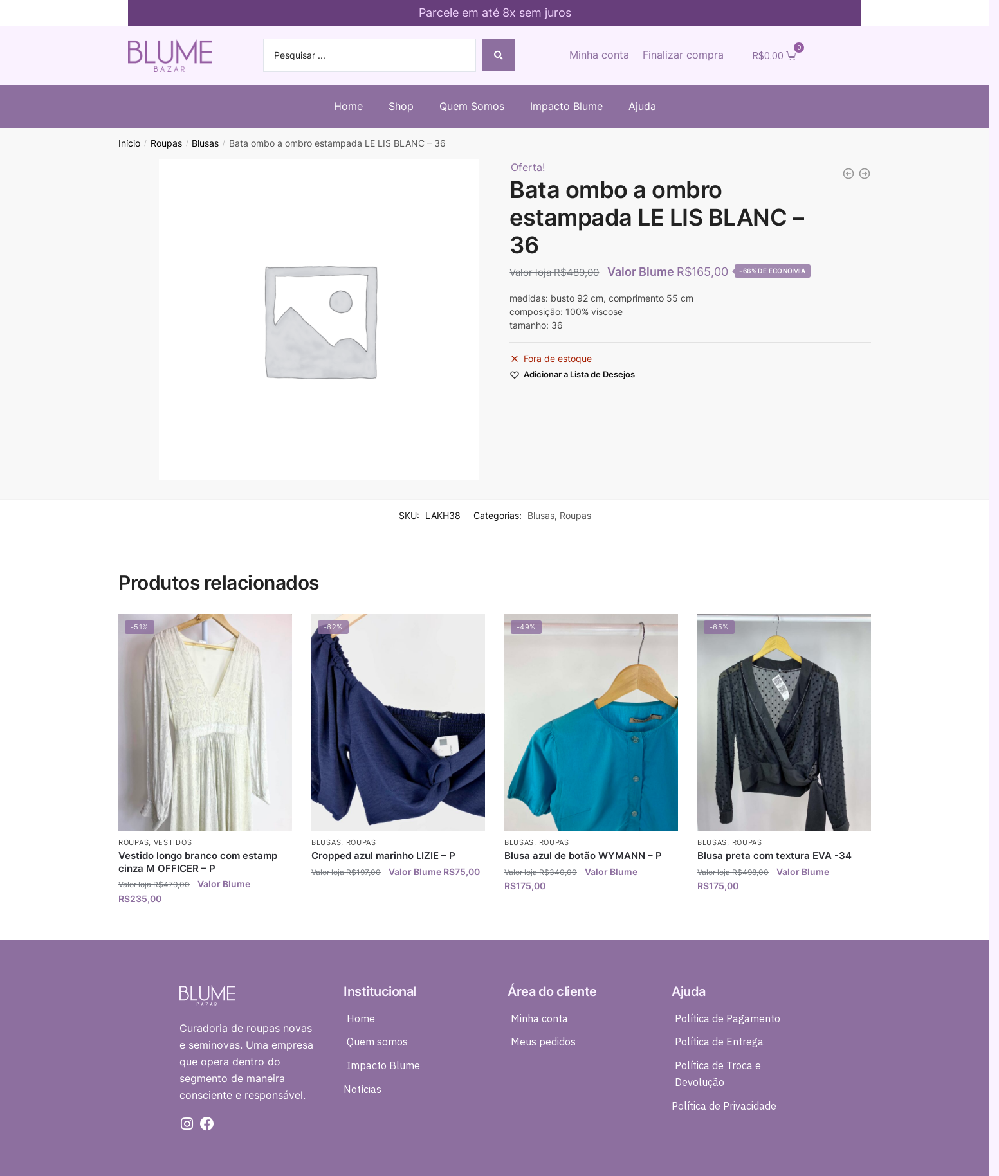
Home (348, 106)
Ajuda (642, 106)
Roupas (166, 143)
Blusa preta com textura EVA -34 (774, 855)
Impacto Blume (566, 106)
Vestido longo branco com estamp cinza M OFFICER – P (197, 861)
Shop (401, 106)
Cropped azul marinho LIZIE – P (383, 855)
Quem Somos (471, 106)
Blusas (205, 143)
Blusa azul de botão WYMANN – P (583, 855)
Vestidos (173, 842)
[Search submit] (498, 55)
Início (129, 143)
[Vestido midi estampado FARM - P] (864, 173)
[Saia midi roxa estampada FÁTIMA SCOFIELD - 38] (848, 173)
